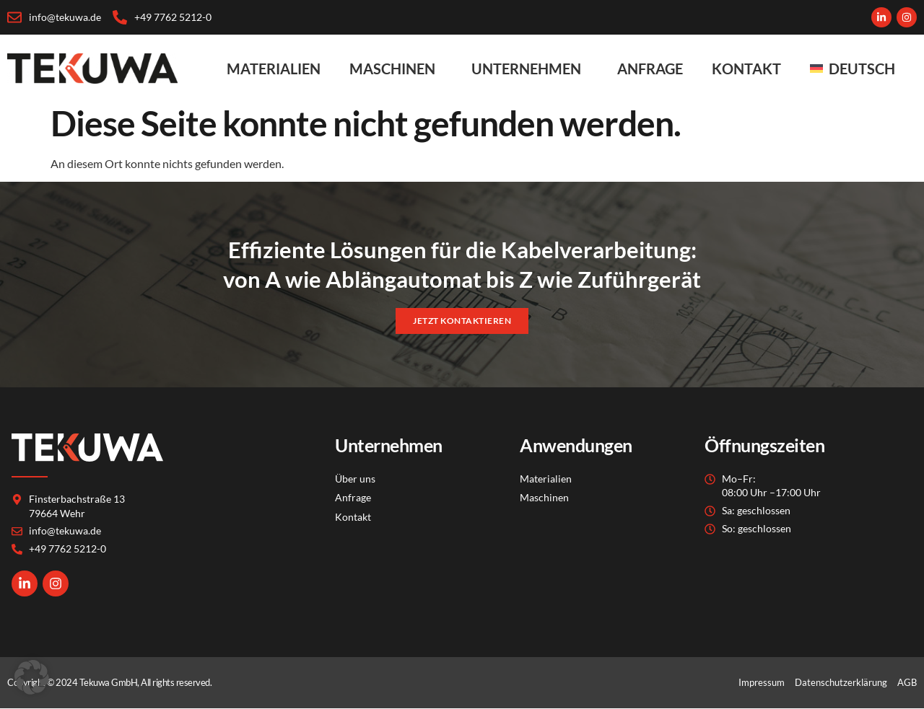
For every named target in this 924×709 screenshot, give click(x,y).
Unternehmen (529, 68)
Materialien (274, 68)
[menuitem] (856, 68)
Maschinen (396, 68)
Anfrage (650, 68)
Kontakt (746, 68)
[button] (32, 677)
